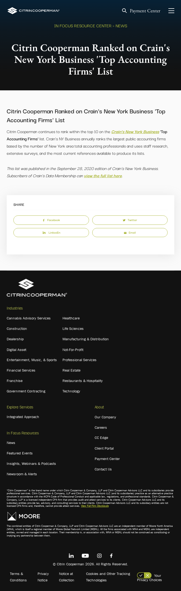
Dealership (15, 339)
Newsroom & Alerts (22, 474)
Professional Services (79, 360)
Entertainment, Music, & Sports (32, 360)
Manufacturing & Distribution (85, 339)
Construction (17, 328)
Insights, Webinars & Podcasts (31, 463)
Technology (71, 391)
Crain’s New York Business (135, 131)
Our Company (105, 417)
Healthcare (71, 318)
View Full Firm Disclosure (95, 505)
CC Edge (101, 437)
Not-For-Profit (72, 349)
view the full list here (103, 175)
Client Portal (104, 448)
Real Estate (71, 370)
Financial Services (21, 370)
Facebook (51, 219)
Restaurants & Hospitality (82, 380)
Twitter (130, 219)
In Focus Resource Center (83, 25)
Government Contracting (26, 391)
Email (130, 232)
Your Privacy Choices (149, 577)
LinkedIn (51, 232)
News (11, 443)
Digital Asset (16, 349)
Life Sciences (73, 328)
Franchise (15, 380)
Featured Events (20, 453)
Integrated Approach (23, 417)
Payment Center (145, 11)
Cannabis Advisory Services (29, 318)
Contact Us (103, 469)
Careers (101, 427)
